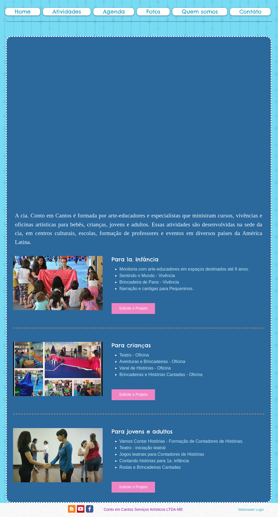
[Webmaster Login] (251, 510)
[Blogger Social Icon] (71, 509)
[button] (67, 11)
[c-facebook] (89, 509)
